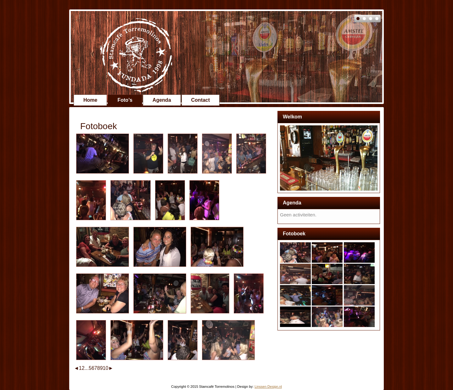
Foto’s (124, 100)
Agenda (162, 100)
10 (106, 368)
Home (90, 100)
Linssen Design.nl (268, 386)
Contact (200, 100)
